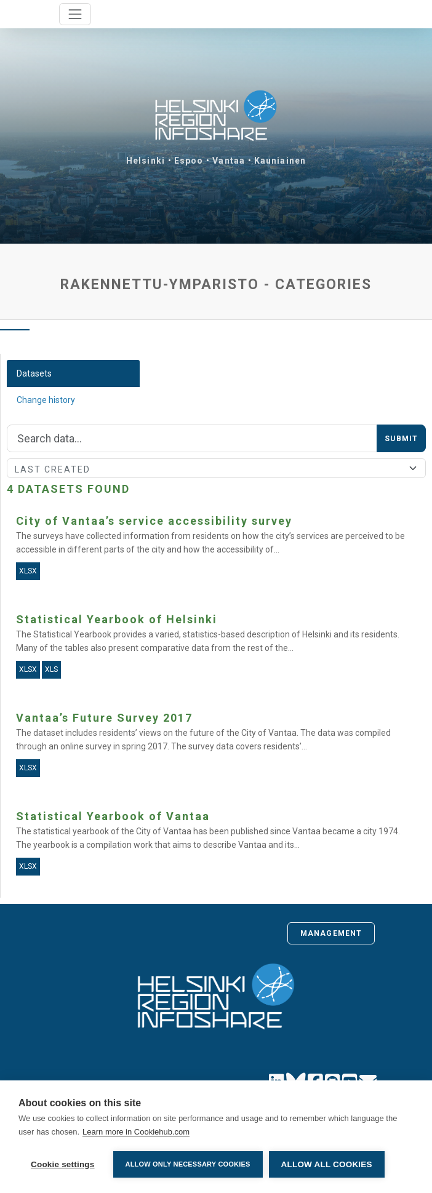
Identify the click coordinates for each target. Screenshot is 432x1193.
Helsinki (145, 161)
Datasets (34, 373)
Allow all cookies (326, 1164)
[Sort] (216, 468)
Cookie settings (63, 1164)
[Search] (192, 439)
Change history (46, 400)
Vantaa (228, 161)
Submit (401, 438)
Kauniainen (280, 161)
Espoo (189, 161)
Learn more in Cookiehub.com (136, 1131)
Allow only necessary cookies (188, 1164)
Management (331, 933)
